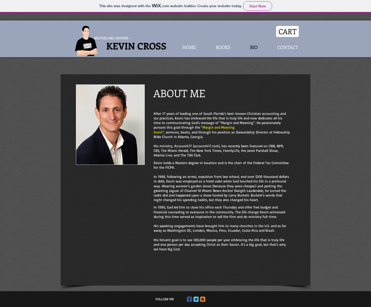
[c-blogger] (202, 299)
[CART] (287, 31)
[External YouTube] (109, 197)
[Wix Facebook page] (189, 299)
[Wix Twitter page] (196, 299)
